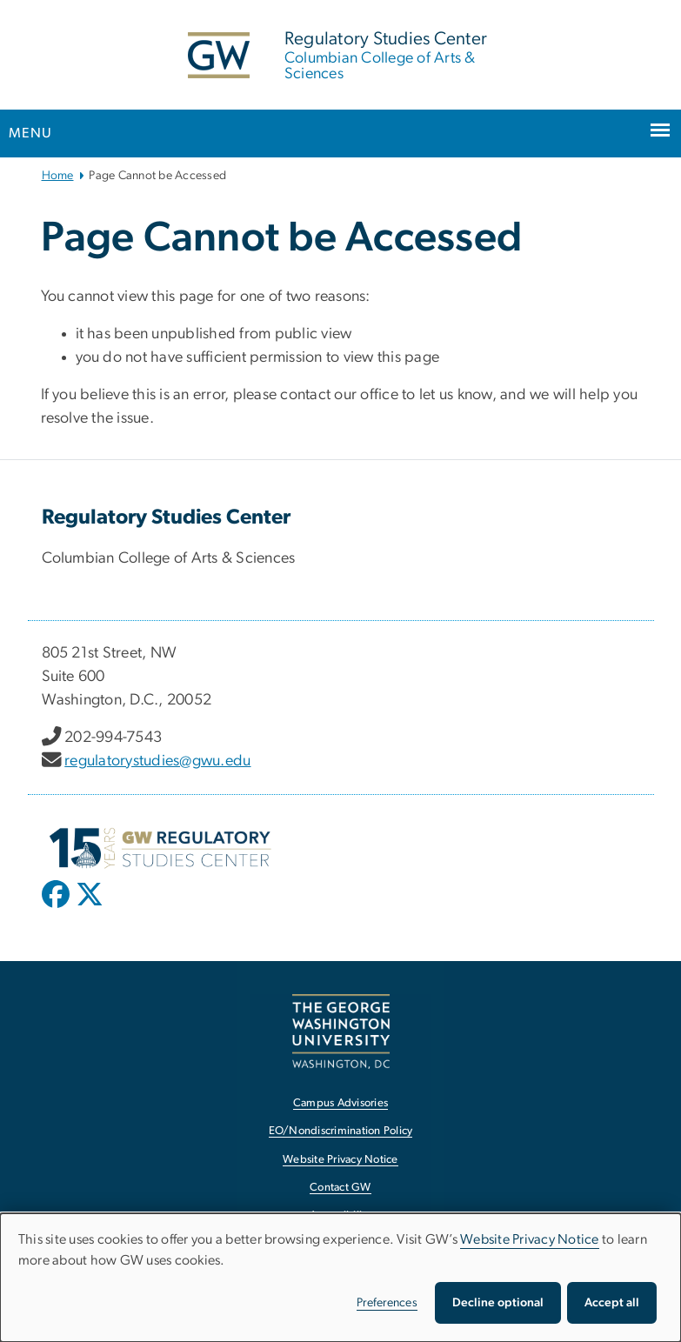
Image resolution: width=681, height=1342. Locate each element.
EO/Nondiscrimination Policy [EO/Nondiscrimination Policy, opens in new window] (341, 1131)
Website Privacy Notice (529, 1239)
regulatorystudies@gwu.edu (157, 761)
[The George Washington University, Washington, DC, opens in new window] (341, 1031)
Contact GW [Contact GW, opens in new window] (340, 1187)
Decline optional (498, 1303)
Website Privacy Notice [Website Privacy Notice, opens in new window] (340, 1159)
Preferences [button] (387, 1303)
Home (58, 176)
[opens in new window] (57, 907)
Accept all (611, 1303)
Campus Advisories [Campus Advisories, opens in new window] (340, 1103)
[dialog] (340, 1277)
